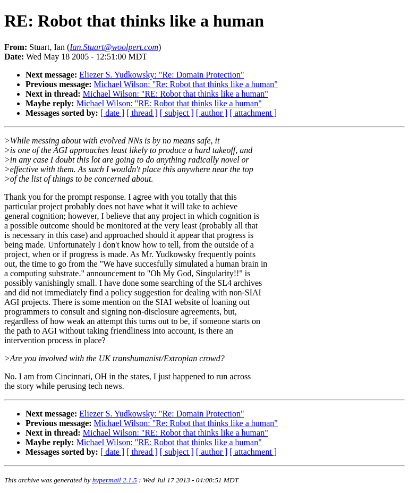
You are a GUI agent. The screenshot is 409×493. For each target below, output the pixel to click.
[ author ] (212, 112)
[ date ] (112, 112)
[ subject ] (177, 112)
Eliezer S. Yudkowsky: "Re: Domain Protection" (161, 74)
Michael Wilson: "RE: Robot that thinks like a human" (175, 93)
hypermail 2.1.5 (114, 480)
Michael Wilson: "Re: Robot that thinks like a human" (186, 84)
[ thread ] (142, 112)
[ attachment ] (253, 112)
